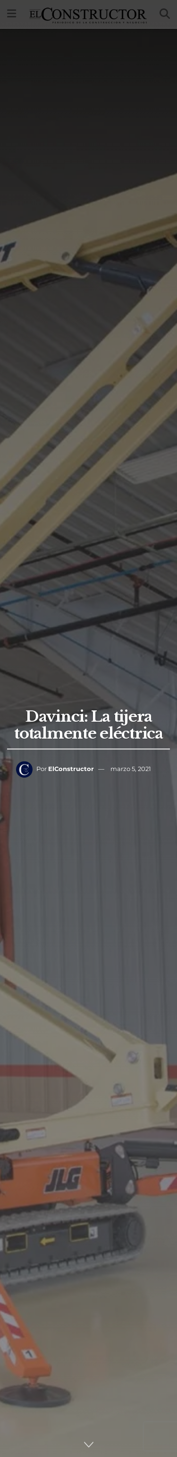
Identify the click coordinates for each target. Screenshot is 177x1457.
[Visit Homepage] (88, 14)
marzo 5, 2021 (130, 768)
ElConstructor (71, 768)
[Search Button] (165, 14)
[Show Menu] (11, 14)
